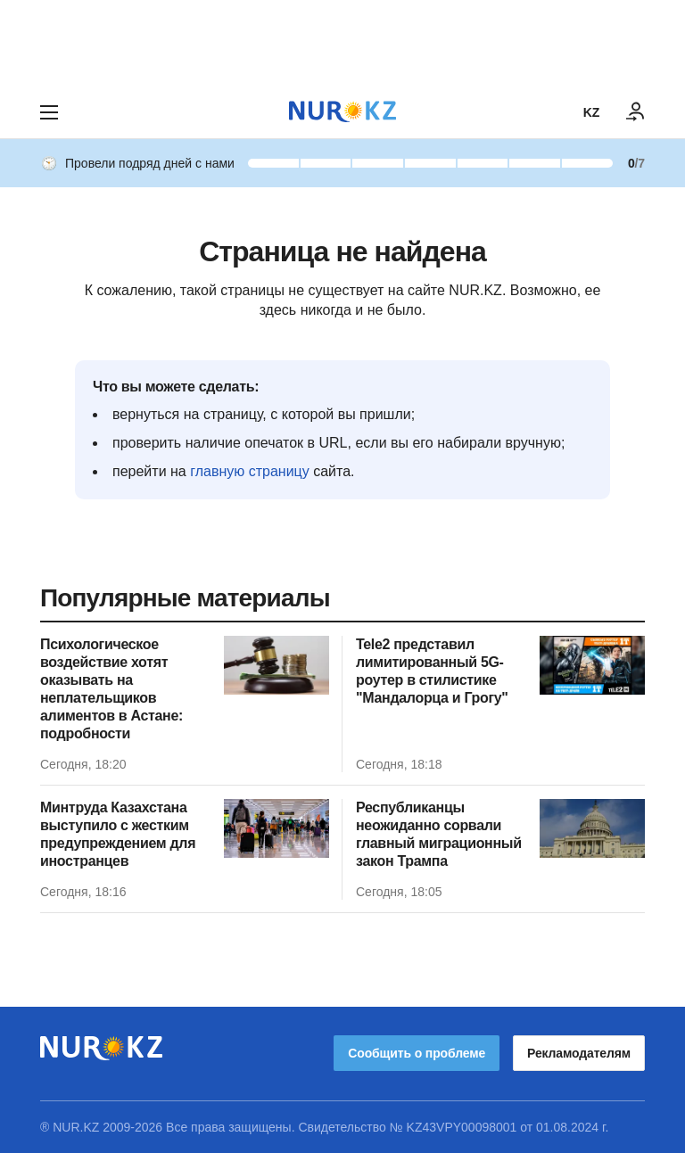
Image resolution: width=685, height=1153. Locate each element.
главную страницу (249, 471)
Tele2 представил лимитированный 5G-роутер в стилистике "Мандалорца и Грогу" (432, 671)
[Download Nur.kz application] (342, 43)
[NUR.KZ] (342, 112)
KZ (591, 112)
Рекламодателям (579, 1053)
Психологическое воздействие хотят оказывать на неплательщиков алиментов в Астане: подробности (111, 689)
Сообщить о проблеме (416, 1053)
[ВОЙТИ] (636, 112)
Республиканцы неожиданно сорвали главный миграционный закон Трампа (439, 834)
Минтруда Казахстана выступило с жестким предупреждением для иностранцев (117, 834)
